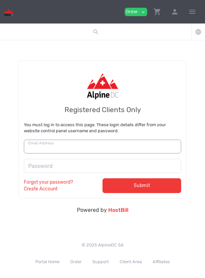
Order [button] (136, 12)
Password (40, 166)
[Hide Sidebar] (192, 11)
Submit (142, 185)
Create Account (40, 188)
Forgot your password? (48, 182)
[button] (157, 12)
